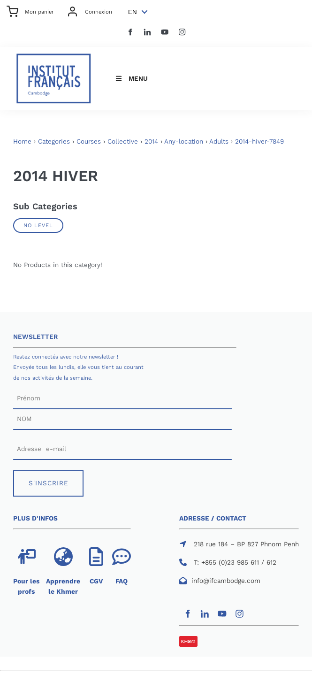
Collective (122, 142)
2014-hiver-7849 (259, 142)
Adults (218, 142)
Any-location (183, 142)
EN (132, 11)
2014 (151, 142)
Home (22, 142)
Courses (88, 142)
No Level (38, 225)
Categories (54, 142)
